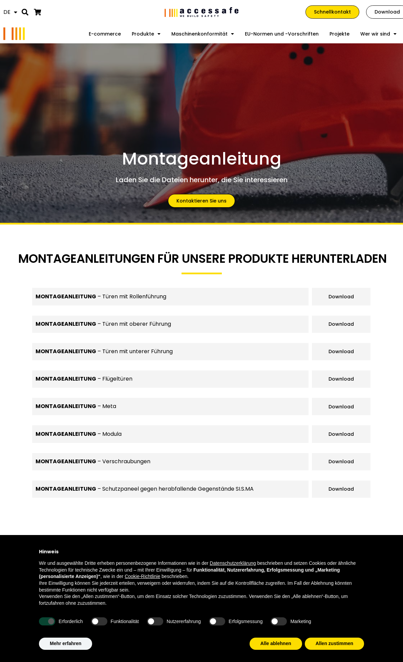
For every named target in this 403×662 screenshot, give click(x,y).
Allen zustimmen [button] (334, 643)
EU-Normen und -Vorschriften (282, 33)
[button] (25, 12)
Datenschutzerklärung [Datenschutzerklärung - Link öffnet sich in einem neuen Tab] (233, 563)
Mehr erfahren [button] (65, 643)
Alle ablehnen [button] (275, 643)
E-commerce (105, 33)
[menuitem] (10, 12)
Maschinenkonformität (202, 33)
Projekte (339, 33)
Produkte (146, 33)
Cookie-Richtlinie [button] (142, 576)
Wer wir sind (378, 33)
